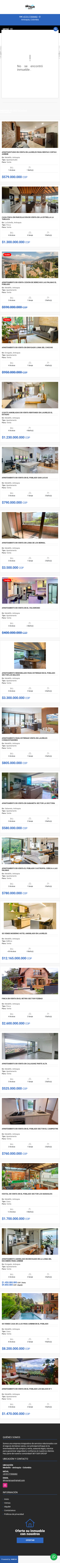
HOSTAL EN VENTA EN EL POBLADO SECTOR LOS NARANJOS (27, 1194)
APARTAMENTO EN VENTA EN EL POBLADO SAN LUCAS (25, 478)
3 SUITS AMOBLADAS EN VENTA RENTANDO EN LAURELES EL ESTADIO (27, 414)
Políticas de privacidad (14, 1514)
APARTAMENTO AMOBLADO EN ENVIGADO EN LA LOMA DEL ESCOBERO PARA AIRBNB (27, 1260)
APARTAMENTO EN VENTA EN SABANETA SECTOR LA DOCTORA (28, 803)
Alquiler (7, 1507)
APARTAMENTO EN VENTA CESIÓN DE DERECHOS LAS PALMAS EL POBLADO (29, 283)
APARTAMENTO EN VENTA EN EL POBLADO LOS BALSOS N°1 (27, 1389)
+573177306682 (30, 17)
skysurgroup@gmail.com (14, 1480)
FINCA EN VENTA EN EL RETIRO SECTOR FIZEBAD (22, 999)
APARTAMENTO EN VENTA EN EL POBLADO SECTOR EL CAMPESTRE (30, 1129)
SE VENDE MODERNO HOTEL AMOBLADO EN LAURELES (24, 933)
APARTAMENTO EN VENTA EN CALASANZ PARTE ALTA (24, 1064)
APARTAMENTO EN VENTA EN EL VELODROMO (21, 608)
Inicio (6, 1499)
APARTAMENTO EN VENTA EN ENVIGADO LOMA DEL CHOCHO (27, 347)
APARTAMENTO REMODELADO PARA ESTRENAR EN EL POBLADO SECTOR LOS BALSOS (28, 674)
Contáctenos (9, 1510)
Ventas (7, 1503)
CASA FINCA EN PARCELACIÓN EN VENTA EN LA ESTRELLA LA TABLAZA (28, 218)
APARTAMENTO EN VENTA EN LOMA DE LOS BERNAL (23, 543)
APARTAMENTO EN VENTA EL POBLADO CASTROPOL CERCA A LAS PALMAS (29, 869)
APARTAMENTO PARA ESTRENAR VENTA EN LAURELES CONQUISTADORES (24, 739)
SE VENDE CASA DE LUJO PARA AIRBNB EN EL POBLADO (25, 1324)
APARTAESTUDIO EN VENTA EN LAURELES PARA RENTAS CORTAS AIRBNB (29, 153)
